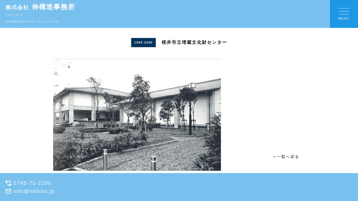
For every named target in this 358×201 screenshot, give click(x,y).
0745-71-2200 (28, 183)
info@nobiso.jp (30, 191)
